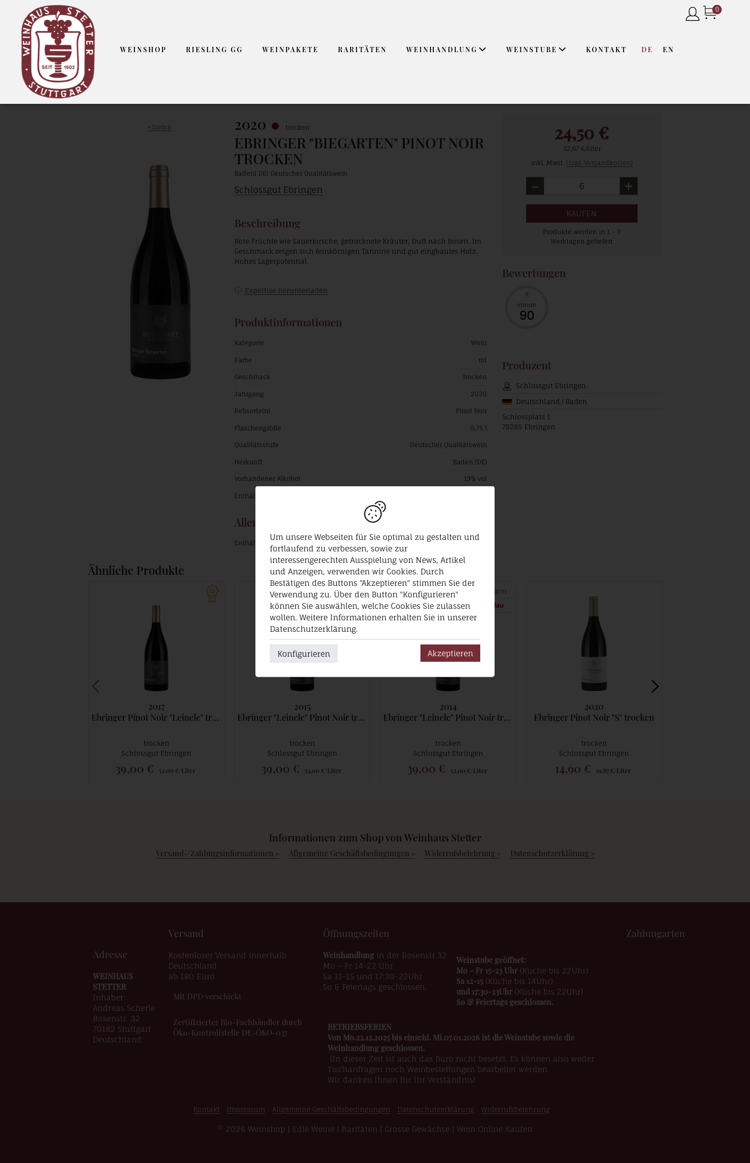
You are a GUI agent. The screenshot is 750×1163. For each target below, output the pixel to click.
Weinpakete (290, 49)
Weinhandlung (446, 49)
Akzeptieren (450, 653)
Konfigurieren (303, 654)
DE (647, 49)
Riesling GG (214, 49)
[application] (482, 49)
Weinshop (143, 49)
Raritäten (362, 49)
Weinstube (536, 49)
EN (668, 49)
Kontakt (606, 49)
